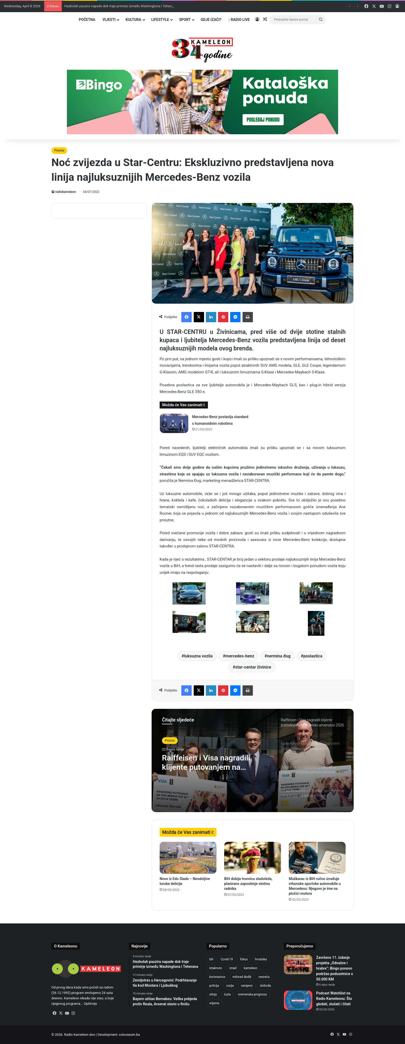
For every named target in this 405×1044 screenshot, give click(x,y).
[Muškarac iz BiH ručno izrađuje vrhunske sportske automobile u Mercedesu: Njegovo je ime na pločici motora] (317, 858)
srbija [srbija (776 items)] (213, 994)
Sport (185, 20)
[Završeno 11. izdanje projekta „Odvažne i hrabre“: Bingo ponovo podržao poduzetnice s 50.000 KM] (298, 964)
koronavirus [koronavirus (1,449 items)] (217, 977)
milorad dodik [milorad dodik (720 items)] (241, 977)
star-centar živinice (253, 667)
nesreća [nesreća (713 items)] (264, 977)
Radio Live (239, 20)
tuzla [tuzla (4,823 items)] (227, 994)
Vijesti (109, 20)
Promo (59, 150)
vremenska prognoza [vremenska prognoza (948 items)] (252, 994)
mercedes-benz (239, 656)
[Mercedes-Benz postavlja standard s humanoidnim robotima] (174, 423)
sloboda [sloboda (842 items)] (265, 985)
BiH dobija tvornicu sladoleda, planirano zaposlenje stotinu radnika (248, 884)
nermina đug (279, 656)
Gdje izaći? (211, 20)
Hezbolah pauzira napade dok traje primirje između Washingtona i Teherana (120, 6)
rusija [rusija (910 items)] (230, 985)
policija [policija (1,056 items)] (214, 985)
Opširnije (90, 1004)
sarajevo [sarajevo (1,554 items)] (247, 985)
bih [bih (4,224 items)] (211, 959)
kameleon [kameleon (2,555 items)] (250, 968)
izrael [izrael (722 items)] (233, 968)
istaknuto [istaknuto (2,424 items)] (215, 968)
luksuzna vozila (198, 656)
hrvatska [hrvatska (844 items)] (261, 959)
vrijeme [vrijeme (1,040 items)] (214, 1003)
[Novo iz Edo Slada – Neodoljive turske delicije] (188, 858)
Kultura (133, 20)
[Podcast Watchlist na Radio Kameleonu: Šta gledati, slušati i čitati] (298, 1000)
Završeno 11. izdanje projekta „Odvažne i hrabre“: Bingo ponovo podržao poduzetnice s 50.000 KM (334, 968)
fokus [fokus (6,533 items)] (244, 959)
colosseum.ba (129, 1035)
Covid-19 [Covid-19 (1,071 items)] (227, 959)
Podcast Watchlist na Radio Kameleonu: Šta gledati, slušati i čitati (334, 998)
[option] (253, 760)
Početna (87, 20)
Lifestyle (160, 20)
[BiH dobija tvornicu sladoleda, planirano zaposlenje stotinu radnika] (252, 858)
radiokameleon (65, 192)
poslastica (312, 656)
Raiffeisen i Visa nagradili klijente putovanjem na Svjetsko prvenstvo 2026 (206, 762)
